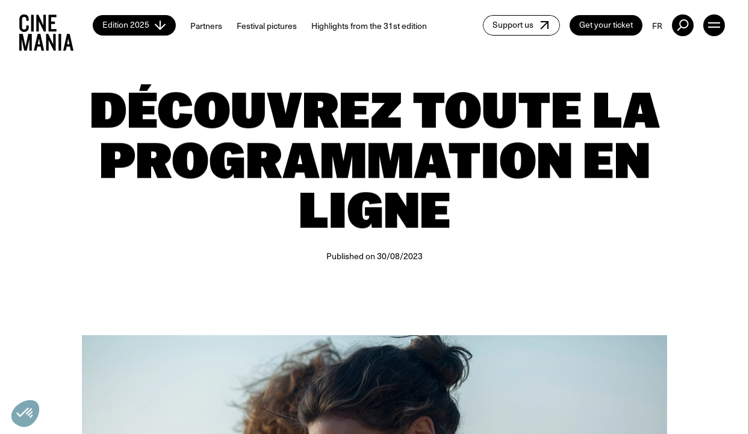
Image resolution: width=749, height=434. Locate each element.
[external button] (683, 25)
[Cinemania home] (56, 25)
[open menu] (714, 25)
